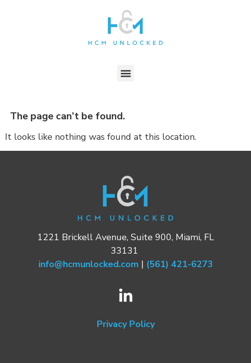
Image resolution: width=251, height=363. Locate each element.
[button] (125, 73)
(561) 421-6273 (179, 264)
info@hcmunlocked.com (88, 264)
